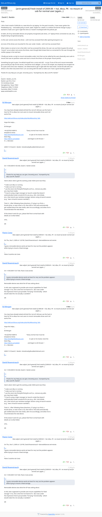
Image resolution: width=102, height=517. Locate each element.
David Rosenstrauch (10, 158)
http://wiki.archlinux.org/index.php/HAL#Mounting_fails (22, 118)
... (5, 150)
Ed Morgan (6, 102)
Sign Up (70, 3)
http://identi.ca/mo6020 (12, 139)
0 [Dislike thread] (68, 95)
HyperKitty (51, 514)
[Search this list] (87, 3)
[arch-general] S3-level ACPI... (6, 11)
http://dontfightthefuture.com (14, 135)
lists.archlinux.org (8, 3)
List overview (82, 23)
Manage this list (49, 3)
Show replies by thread (68, 98)
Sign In (61, 3)
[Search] (99, 3)
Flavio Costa (7, 233)
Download (83, 27)
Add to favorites (84, 37)
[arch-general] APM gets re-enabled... (93, 11)
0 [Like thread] (65, 95)
